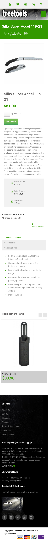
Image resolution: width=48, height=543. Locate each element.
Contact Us (6, 430)
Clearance (6, 418)
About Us (6, 410)
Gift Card (5, 414)
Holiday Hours (8, 434)
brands (17, 33)
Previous (40, 315)
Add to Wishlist (38, 226)
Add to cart (11, 121)
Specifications (10, 243)
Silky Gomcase (9, 374)
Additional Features (12, 238)
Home (6, 33)
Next (45, 315)
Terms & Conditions (10, 426)
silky (26, 33)
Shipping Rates (10, 248)
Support (5, 422)
